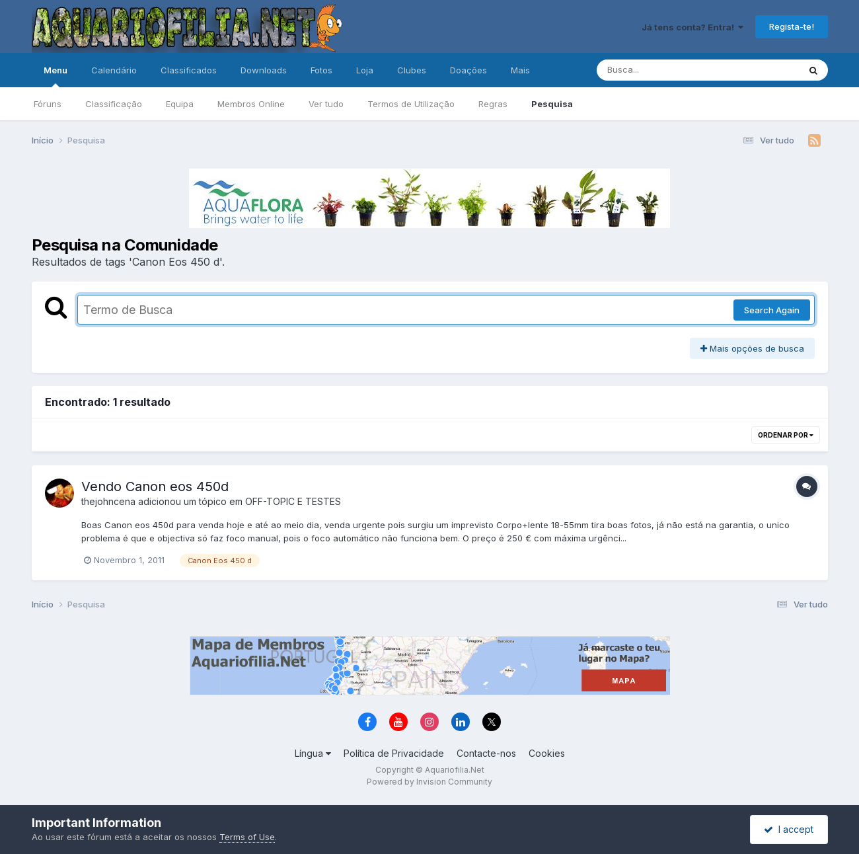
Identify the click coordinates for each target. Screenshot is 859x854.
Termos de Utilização (411, 103)
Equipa (180, 103)
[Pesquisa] (662, 70)
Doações (468, 70)
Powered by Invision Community (429, 782)
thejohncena (108, 501)
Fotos (321, 70)
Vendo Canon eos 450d (155, 486)
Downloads (264, 70)
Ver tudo (326, 103)
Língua (313, 753)
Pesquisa (552, 103)
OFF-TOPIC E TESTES (293, 501)
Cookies (547, 753)
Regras (492, 103)
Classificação (113, 103)
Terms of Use (247, 837)
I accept (788, 829)
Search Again (772, 310)
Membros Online (251, 103)
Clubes (411, 70)
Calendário (114, 70)
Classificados (189, 70)
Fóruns (47, 103)
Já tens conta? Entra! (692, 27)
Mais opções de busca (752, 348)
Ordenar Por (785, 435)
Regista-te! (791, 26)
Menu (55, 76)
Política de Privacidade (394, 753)
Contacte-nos (486, 753)
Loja (364, 70)
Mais (520, 70)
